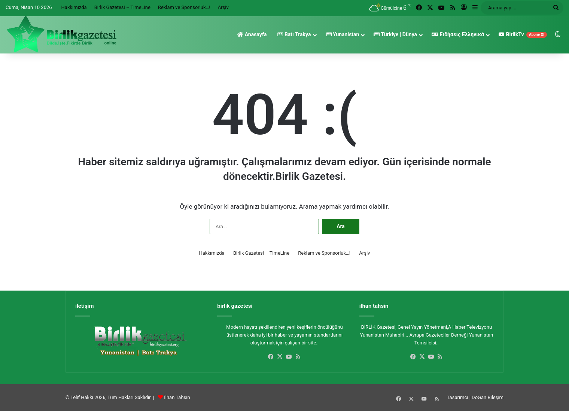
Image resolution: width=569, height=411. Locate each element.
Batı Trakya (294, 34)
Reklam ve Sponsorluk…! (184, 7)
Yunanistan (342, 34)
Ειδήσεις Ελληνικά (458, 34)
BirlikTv (523, 34)
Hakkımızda (74, 7)
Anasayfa (252, 34)
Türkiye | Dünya (395, 34)
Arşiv (223, 7)
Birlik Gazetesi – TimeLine (122, 7)
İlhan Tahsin (177, 397)
